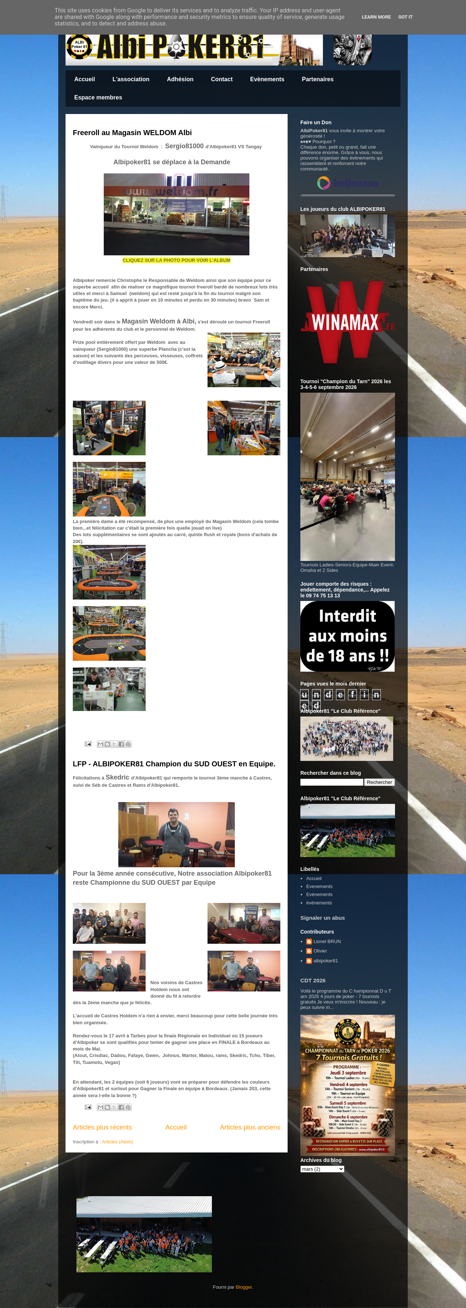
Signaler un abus (322, 918)
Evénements (319, 894)
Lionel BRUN (327, 941)
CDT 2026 (312, 980)
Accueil (84, 79)
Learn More (376, 17)
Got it (405, 17)
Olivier (320, 951)
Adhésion (180, 79)
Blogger (244, 1287)
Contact (222, 79)
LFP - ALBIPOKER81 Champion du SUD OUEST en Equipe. (174, 764)
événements (319, 903)
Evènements (267, 79)
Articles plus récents (102, 1127)
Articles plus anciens (250, 1127)
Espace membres (98, 97)
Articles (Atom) (117, 1141)
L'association (131, 79)
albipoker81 (325, 960)
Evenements (319, 886)
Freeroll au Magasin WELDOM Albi (132, 133)
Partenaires (317, 79)
